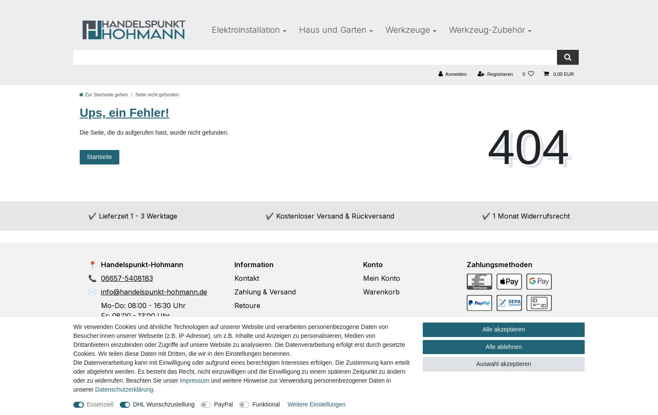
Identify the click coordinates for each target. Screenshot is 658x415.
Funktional (266, 404)
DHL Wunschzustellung (164, 404)
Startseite (99, 156)
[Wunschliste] (528, 74)
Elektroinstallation (246, 30)
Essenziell (100, 404)
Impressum (194, 380)
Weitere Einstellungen (317, 404)
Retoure (247, 305)
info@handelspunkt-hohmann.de (154, 292)
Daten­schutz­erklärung (124, 389)
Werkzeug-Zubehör (487, 30)
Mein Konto (381, 278)
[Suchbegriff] (315, 57)
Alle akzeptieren (503, 329)
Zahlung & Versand (265, 292)
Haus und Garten (333, 30)
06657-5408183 (127, 278)
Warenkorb (381, 292)
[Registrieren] (495, 74)
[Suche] (568, 57)
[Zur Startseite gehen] (103, 94)
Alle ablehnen (504, 346)
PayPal (223, 404)
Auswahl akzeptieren (503, 363)
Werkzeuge (408, 30)
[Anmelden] (453, 74)
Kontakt (246, 278)
